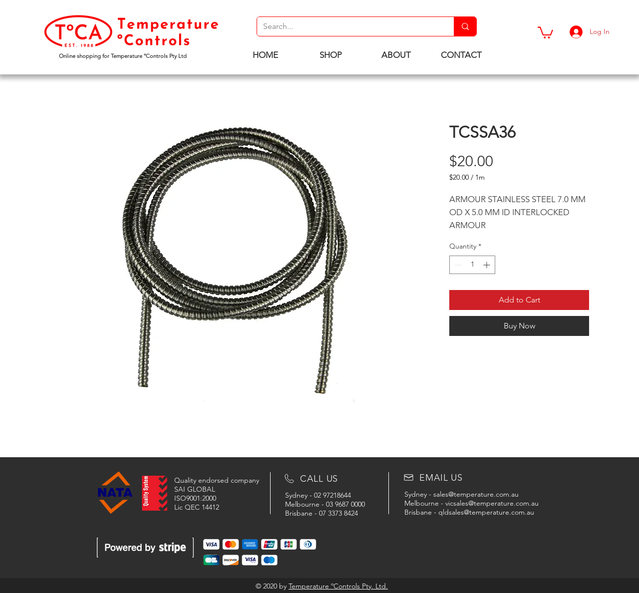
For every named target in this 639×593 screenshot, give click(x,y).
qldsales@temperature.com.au (486, 512)
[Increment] (487, 265)
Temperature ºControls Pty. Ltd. (338, 586)
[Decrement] (457, 265)
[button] (545, 31)
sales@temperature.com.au (476, 494)
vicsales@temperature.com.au (492, 503)
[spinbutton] (472, 265)
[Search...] (348, 26)
